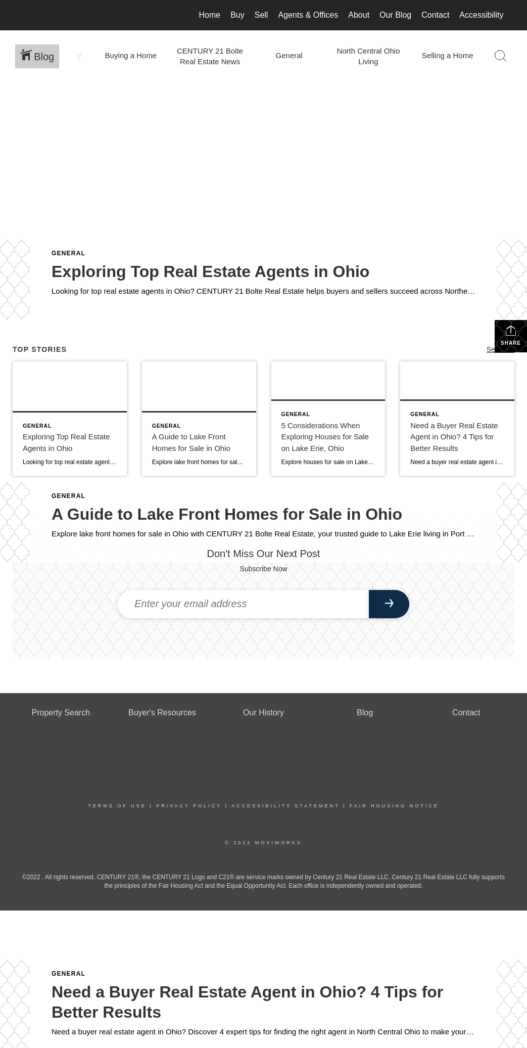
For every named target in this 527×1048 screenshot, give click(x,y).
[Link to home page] (24, 15)
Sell (261, 15)
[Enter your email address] (243, 604)
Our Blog (395, 15)
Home (209, 15)
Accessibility (481, 15)
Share (511, 335)
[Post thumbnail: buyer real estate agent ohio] (457, 418)
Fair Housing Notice (394, 805)
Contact (435, 15)
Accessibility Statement (285, 805)
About (358, 15)
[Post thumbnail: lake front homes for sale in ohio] (199, 418)
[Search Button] (500, 56)
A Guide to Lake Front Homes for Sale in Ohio (227, 514)
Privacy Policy (189, 805)
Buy (237, 15)
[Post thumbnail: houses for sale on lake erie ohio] (328, 418)
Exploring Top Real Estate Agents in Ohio (210, 271)
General (68, 253)
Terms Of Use (117, 805)
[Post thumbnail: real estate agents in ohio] (70, 418)
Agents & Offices (308, 15)
